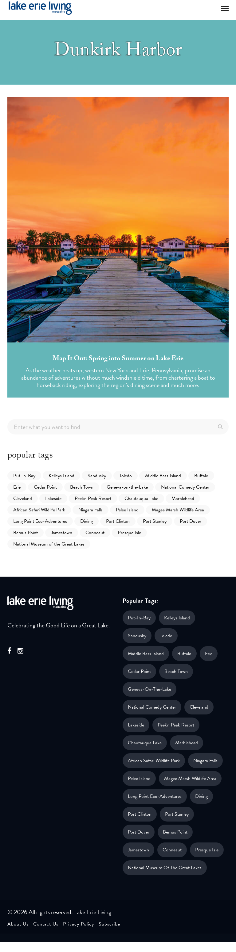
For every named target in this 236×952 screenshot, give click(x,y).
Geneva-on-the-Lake (127, 487)
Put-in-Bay (24, 475)
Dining (86, 521)
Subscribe (109, 924)
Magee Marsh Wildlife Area (178, 510)
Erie (17, 487)
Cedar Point (45, 487)
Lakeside (53, 498)
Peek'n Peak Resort (93, 498)
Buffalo (201, 475)
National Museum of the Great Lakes (49, 544)
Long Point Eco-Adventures (40, 521)
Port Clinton (118, 521)
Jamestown (61, 532)
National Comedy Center (185, 487)
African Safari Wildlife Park (39, 510)
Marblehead (182, 498)
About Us (18, 924)
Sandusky (97, 475)
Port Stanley (155, 521)
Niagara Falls (90, 510)
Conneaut (94, 532)
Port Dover (190, 521)
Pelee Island (127, 510)
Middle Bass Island (163, 475)
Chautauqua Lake (141, 498)
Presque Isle (129, 532)
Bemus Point (25, 532)
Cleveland (22, 498)
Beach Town (81, 487)
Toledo (125, 475)
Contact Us (45, 924)
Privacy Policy (78, 924)
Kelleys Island (61, 475)
